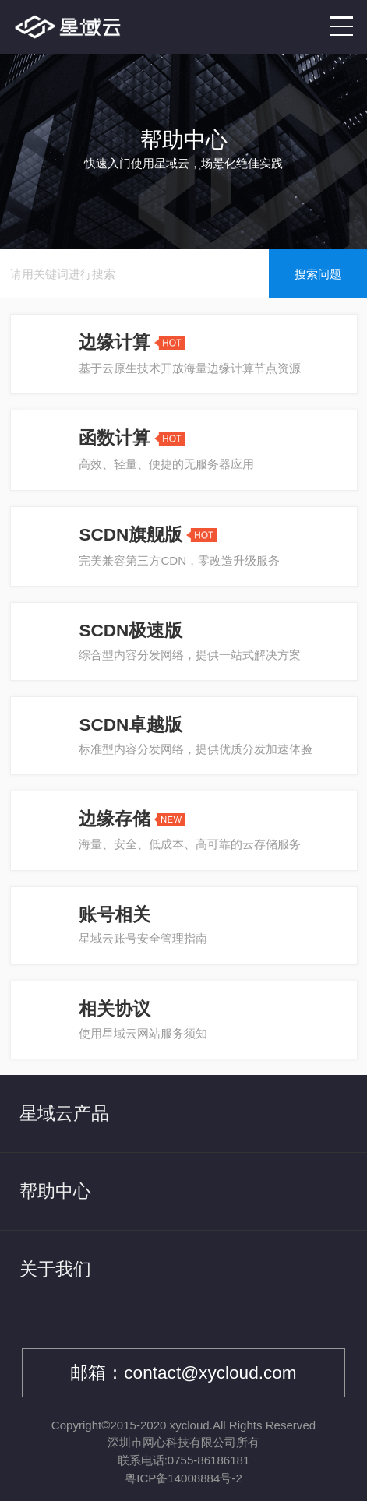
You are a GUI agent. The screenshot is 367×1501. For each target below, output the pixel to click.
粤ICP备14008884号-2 (183, 1478)
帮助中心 (55, 1191)
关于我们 (55, 1269)
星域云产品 (64, 1113)
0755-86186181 (209, 1460)
